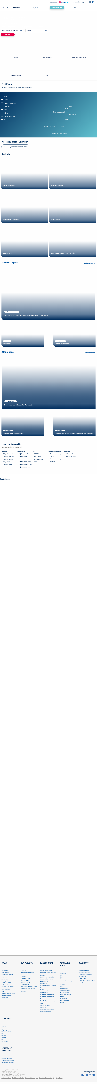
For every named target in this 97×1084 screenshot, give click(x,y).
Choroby (7, 341)
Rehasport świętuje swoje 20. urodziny (13, 433)
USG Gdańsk (37, 454)
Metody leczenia (11, 312)
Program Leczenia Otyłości (62, 343)
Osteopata (67, 451)
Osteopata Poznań (71, 454)
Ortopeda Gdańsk (8, 459)
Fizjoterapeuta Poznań (25, 454)
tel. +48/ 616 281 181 (7, 1074)
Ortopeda (4, 451)
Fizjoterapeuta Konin (24, 467)
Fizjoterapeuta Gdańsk (25, 461)
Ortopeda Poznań (8, 454)
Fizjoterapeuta (21, 451)
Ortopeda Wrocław (8, 462)
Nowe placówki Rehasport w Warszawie (18, 405)
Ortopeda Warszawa (8, 456)
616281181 (36, 8)
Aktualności (7, 352)
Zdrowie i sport (9, 262)
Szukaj (10, 35)
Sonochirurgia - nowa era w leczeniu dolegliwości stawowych (26, 315)
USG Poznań (37, 456)
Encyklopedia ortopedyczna (15, 147)
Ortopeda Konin (7, 464)
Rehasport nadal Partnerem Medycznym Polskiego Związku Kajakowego (74, 433)
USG (34, 451)
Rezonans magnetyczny (55, 451)
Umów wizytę (59, 7)
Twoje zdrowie (60, 341)
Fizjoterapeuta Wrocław (25, 464)
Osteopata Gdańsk (71, 456)
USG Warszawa (38, 459)
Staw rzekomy (6, 343)
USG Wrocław (38, 462)
